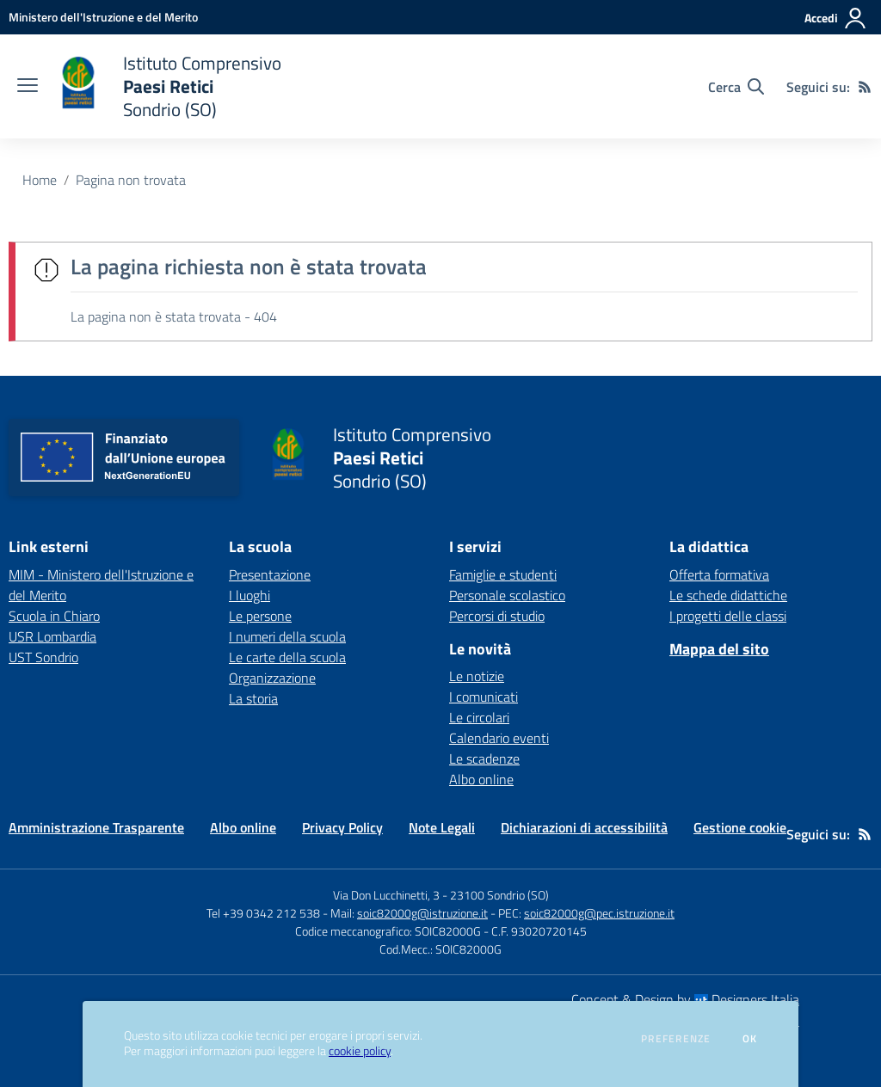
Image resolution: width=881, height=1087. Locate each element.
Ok (750, 1039)
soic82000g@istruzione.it (422, 913)
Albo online (481, 779)
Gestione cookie (739, 827)
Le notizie (476, 676)
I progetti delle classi (727, 615)
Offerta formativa (719, 574)
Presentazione (270, 574)
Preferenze (676, 1039)
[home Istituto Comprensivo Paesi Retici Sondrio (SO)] (168, 86)
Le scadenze (484, 758)
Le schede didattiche (728, 595)
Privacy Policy (342, 827)
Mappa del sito (719, 648)
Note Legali (442, 827)
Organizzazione (272, 677)
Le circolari (479, 717)
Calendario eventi (499, 738)
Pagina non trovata (131, 179)
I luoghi (249, 595)
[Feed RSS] (864, 87)
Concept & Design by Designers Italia (685, 999)
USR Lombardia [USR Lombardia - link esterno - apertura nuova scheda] (52, 636)
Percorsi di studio (497, 615)
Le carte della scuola (287, 657)
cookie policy (360, 1050)
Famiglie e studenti (503, 574)
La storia (253, 698)
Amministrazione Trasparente (96, 827)
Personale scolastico (507, 595)
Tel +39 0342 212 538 (263, 913)
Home (39, 179)
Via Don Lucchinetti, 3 (386, 895)
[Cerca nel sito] (736, 87)
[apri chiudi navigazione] (27, 87)
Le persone (260, 615)
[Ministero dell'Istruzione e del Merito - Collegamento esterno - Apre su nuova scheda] (103, 17)
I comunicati (483, 696)
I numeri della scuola (287, 636)
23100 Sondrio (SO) (499, 895)
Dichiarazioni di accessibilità (584, 827)
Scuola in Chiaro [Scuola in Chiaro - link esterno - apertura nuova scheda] (54, 615)
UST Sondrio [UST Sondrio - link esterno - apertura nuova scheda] (43, 657)
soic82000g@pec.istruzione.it (599, 913)
